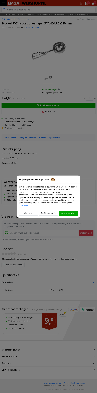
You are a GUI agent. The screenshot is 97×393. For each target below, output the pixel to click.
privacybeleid (24, 205)
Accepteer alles (68, 213)
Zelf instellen (48, 213)
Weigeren (28, 213)
